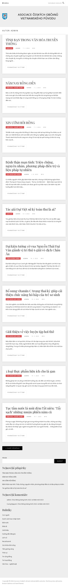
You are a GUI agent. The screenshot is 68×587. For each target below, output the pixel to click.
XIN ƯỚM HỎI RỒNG (20, 123)
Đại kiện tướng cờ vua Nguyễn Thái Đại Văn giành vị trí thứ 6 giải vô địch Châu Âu (33, 250)
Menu (6, 3)
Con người (5, 515)
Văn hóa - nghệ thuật (15, 87)
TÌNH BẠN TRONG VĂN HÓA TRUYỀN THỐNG (32, 42)
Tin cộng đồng (7, 556)
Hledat (4, 458)
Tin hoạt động (7, 560)
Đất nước (5, 523)
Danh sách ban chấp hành (11, 519)
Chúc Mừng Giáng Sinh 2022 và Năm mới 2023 (28, 500)
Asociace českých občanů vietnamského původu (38, 16)
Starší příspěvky (13, 448)
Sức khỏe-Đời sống (14, 174)
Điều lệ (4, 526)
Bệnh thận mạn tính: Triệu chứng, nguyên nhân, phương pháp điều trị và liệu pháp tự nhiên (33, 166)
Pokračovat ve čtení (16, 67)
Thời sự (4, 553)
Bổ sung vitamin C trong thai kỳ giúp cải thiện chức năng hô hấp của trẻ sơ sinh (34, 293)
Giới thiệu (5, 530)
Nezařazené (6, 541)
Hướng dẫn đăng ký (9, 534)
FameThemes (19, 583)
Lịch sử (9, 48)
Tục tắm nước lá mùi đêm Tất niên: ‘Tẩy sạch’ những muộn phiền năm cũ (33, 410)
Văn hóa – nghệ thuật (9, 564)
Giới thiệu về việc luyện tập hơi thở (30, 332)
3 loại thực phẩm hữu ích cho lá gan (30, 371)
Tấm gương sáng (13, 258)
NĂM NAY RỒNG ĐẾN (21, 83)
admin (18, 48)
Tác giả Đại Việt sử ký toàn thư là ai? (31, 209)
